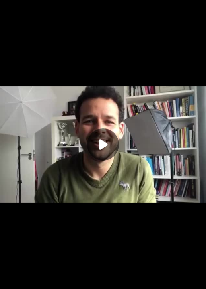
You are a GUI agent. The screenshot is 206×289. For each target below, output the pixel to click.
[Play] (103, 144)
